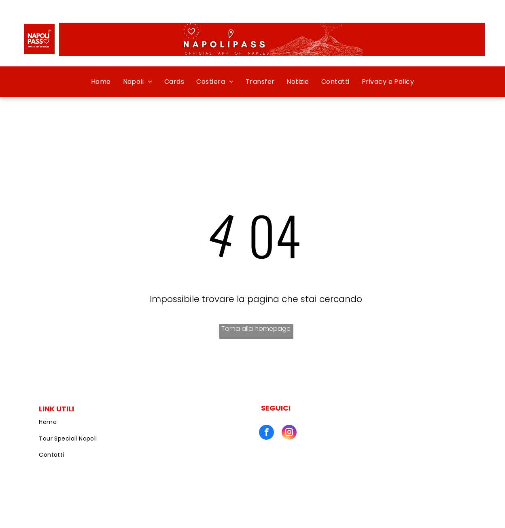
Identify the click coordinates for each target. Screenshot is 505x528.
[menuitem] (101, 82)
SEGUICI (276, 408)
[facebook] (266, 433)
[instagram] (289, 433)
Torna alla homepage (256, 328)
